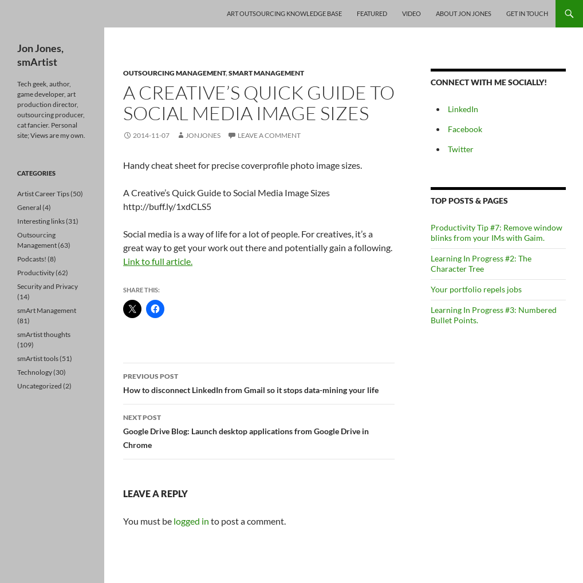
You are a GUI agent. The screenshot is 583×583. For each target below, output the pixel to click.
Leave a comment (269, 135)
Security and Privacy (47, 286)
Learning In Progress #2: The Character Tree (481, 263)
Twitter (461, 149)
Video (411, 13)
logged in (191, 520)
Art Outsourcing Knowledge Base (284, 13)
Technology (34, 372)
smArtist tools (37, 358)
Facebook (465, 129)
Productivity (35, 272)
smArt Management (266, 73)
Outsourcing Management (174, 73)
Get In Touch (527, 13)
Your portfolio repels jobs (476, 289)
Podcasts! (31, 259)
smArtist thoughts (43, 334)
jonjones (203, 135)
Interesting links (41, 221)
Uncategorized (39, 386)
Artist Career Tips (43, 193)
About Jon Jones (463, 13)
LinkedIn (463, 109)
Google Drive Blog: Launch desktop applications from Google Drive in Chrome (259, 430)
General (29, 207)
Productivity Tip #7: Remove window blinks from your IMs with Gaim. (496, 233)
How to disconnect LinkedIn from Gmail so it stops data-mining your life (259, 382)
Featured (372, 13)
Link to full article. (157, 261)
